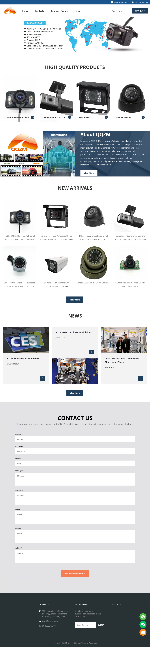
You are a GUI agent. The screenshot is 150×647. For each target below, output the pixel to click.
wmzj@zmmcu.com (121, 2)
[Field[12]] (75, 451)
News (77, 11)
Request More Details (75, 573)
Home (25, 11)
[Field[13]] (75, 463)
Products (39, 11)
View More (89, 173)
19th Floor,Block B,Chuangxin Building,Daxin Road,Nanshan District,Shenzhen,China (55, 614)
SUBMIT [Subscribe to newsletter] (101, 625)
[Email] (85, 625)
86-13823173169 (141, 2)
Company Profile (59, 11)
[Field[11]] (75, 439)
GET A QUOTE (140, 11)
